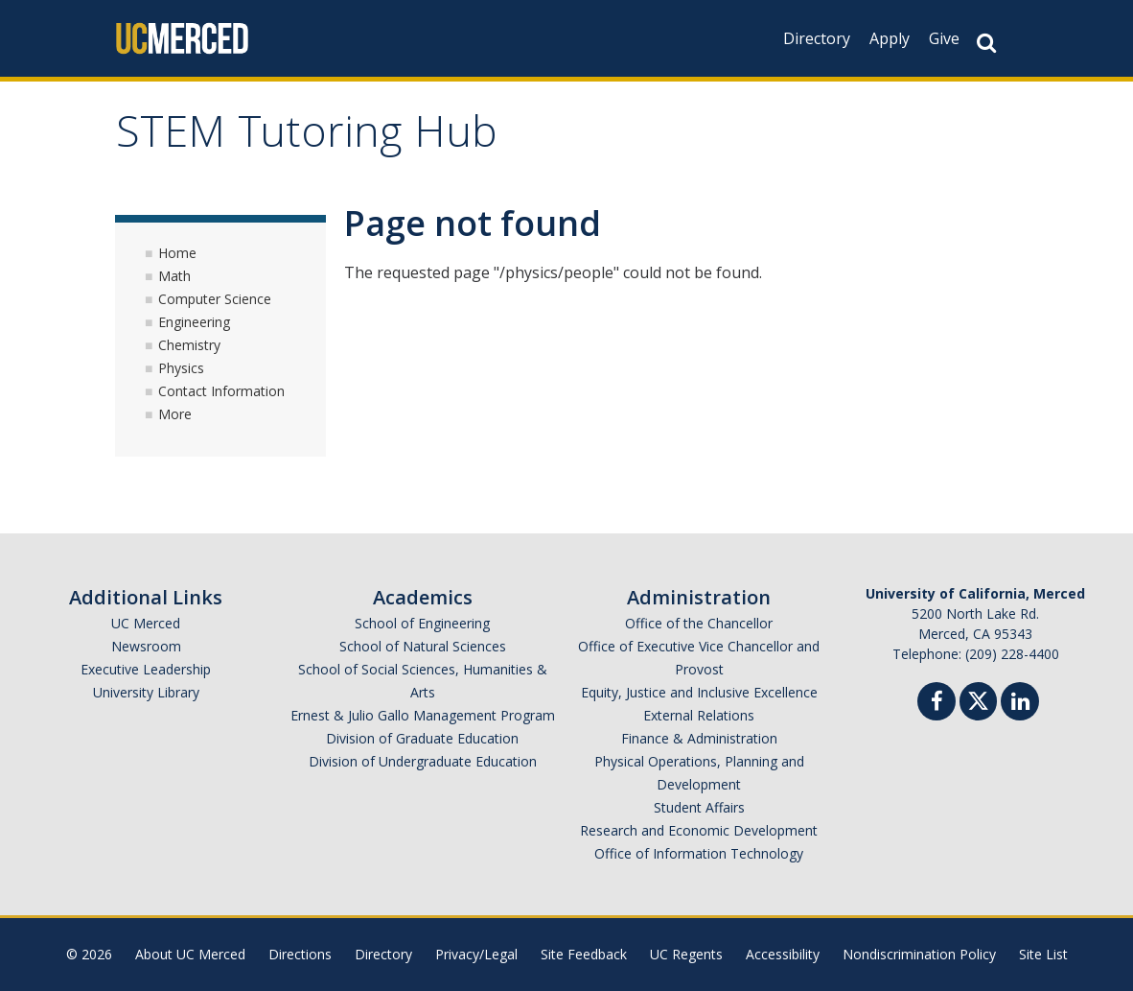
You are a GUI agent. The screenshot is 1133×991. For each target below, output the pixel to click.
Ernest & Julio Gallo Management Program (422, 715)
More (175, 414)
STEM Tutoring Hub (306, 138)
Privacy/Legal (476, 954)
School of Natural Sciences (422, 646)
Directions (300, 954)
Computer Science (214, 299)
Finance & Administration (699, 738)
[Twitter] (978, 699)
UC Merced (145, 623)
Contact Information (221, 391)
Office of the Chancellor (699, 623)
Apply (889, 38)
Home (177, 253)
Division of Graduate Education (422, 738)
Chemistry (189, 345)
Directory (816, 38)
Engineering (194, 322)
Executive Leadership (146, 669)
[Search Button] (986, 42)
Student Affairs (699, 807)
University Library (146, 692)
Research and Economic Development (699, 830)
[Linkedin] (1020, 704)
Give (944, 38)
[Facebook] (936, 704)
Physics (181, 368)
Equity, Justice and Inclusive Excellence (699, 692)
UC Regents (686, 954)
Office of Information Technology (698, 853)
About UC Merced (190, 954)
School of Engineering (422, 623)
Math (174, 276)
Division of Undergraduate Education (423, 761)
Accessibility (783, 954)
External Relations (698, 715)
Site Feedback (584, 954)
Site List (1043, 954)
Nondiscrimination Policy (919, 954)
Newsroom (146, 646)
